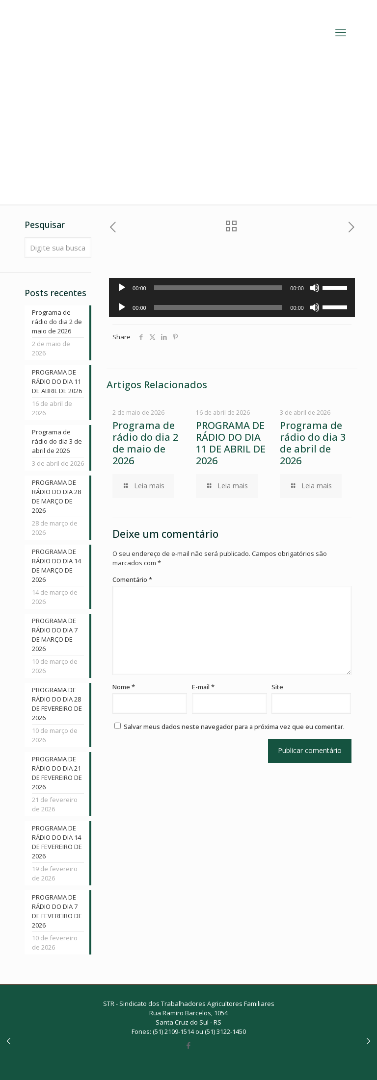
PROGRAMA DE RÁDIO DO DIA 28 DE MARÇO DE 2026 (56, 496)
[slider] (218, 287)
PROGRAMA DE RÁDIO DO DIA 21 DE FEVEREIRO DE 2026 (57, 772)
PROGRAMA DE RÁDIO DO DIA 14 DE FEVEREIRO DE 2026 (57, 842)
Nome (123, 686)
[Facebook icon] (188, 1045)
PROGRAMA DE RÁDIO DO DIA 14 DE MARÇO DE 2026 (56, 565)
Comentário (132, 579)
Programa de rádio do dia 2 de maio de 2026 (145, 443)
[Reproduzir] (122, 288)
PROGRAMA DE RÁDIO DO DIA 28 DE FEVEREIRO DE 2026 (57, 703)
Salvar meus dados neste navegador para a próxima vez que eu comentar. (234, 726)
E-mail (203, 686)
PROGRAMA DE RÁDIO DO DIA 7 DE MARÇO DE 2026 (55, 634)
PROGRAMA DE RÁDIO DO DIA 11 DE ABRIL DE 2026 (231, 443)
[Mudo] (315, 288)
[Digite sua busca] (58, 247)
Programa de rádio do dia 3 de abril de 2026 (313, 443)
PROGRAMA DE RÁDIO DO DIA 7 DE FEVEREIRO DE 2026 (57, 911)
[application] (232, 288)
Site (277, 686)
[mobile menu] (340, 32)
